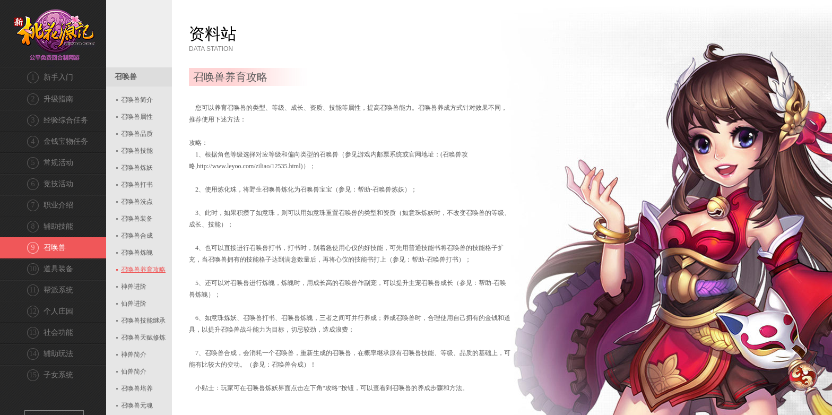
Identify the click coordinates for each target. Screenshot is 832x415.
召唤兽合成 (137, 235)
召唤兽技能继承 (143, 320)
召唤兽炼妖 (137, 167)
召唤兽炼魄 (137, 252)
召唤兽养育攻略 (143, 269)
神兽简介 (133, 354)
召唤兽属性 (137, 116)
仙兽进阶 (133, 303)
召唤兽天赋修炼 (143, 337)
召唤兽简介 (137, 99)
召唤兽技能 (137, 150)
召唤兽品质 (137, 133)
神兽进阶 (133, 286)
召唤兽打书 (137, 184)
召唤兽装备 (137, 218)
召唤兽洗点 (137, 201)
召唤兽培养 (137, 388)
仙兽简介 (133, 371)
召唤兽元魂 (137, 405)
